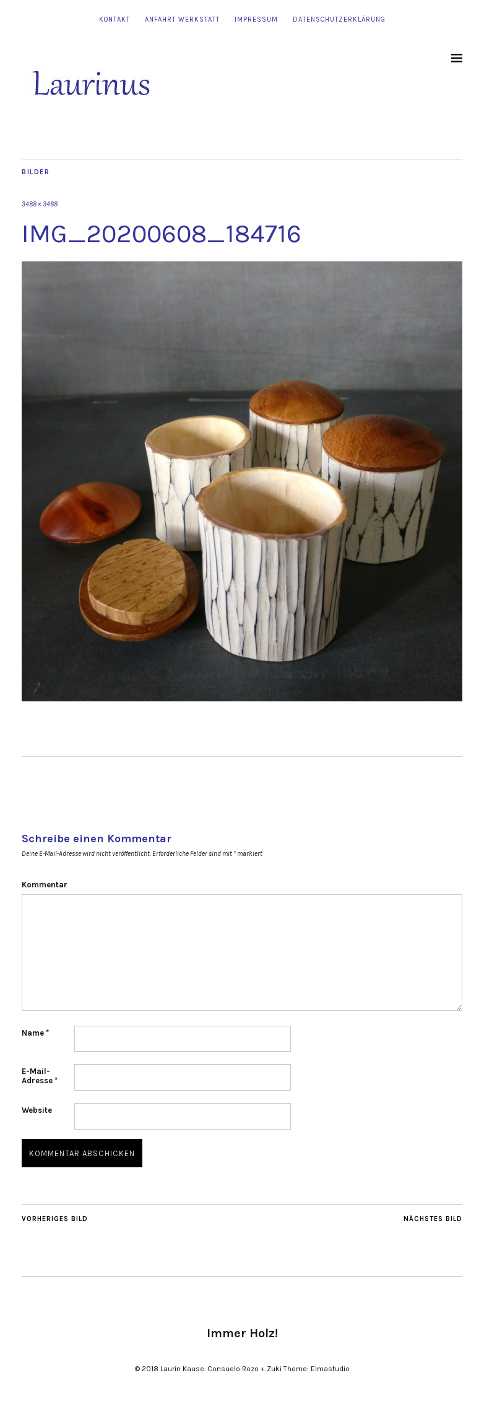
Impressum (256, 19)
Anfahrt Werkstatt (182, 19)
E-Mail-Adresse (40, 1076)
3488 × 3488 (40, 204)
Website (37, 1110)
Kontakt (114, 19)
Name (35, 1033)
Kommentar (44, 884)
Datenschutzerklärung (339, 19)
